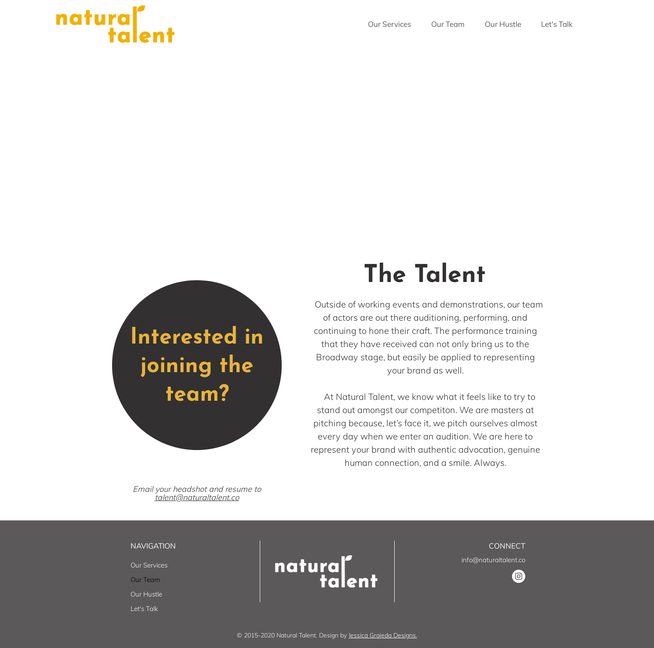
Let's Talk (144, 608)
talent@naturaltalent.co (197, 497)
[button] (389, 24)
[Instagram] (518, 576)
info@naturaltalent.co (493, 560)
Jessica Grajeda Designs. (383, 635)
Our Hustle (146, 594)
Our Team (145, 579)
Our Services (149, 565)
